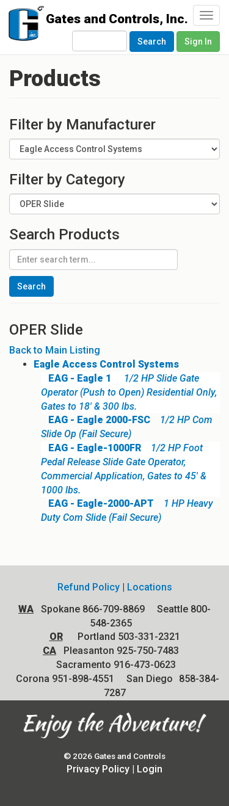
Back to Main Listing (54, 350)
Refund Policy (88, 587)
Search (151, 41)
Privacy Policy (98, 769)
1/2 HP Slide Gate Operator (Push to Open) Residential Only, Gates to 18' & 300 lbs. (129, 392)
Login (149, 769)
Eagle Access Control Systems (106, 364)
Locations (149, 587)
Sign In (198, 41)
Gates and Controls (23, 26)
